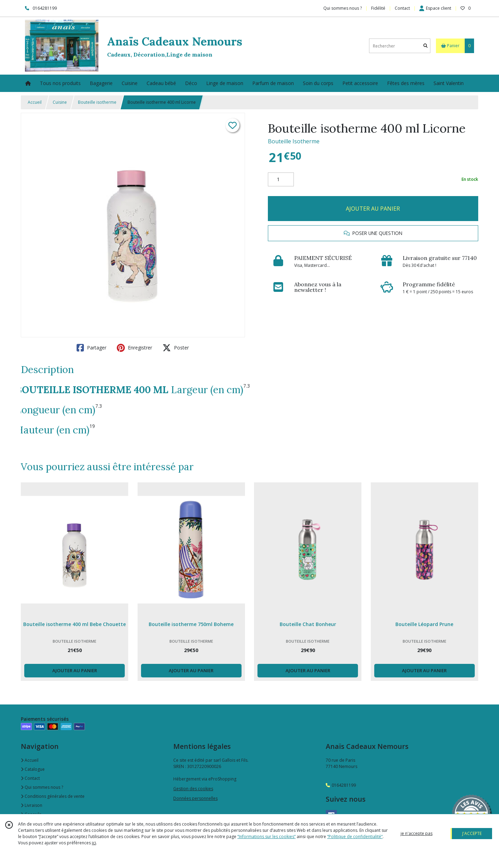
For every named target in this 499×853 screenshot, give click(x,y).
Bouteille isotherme (97, 102)
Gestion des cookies (193, 789)
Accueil (35, 102)
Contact (402, 8)
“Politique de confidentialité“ (355, 836)
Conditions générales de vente (53, 796)
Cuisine (60, 102)
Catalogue (33, 769)
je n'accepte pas (416, 833)
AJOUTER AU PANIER (373, 208)
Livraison (31, 805)
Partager (91, 348)
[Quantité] (281, 179)
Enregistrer (134, 348)
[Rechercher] (425, 46)
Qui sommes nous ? (42, 787)
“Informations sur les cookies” (266, 836)
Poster (176, 348)
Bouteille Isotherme (293, 141)
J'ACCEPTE (472, 833)
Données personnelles (195, 798)
